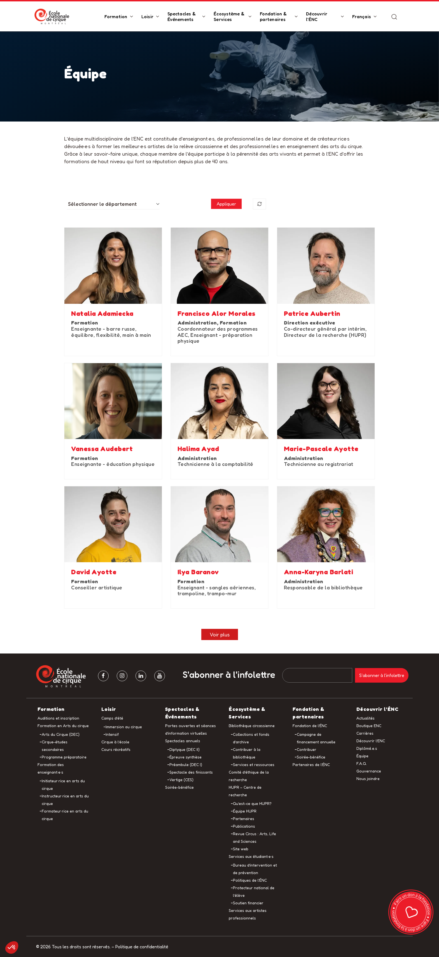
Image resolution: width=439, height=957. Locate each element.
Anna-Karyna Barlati (318, 572)
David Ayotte (93, 572)
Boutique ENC (368, 725)
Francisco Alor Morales (217, 314)
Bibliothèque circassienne (252, 725)
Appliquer (226, 204)
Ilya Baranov (198, 572)
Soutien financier (248, 902)
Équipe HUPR (244, 811)
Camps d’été (112, 718)
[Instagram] (122, 676)
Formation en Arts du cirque (63, 725)
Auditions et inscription (58, 718)
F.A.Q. (361, 763)
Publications (244, 826)
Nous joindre (368, 778)
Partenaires (243, 818)
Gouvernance (368, 771)
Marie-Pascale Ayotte (321, 449)
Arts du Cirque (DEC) (61, 734)
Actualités (365, 718)
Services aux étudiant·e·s (251, 856)
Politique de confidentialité (141, 946)
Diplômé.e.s (366, 748)
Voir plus (220, 634)
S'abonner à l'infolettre (229, 674)
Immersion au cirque (124, 726)
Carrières (364, 733)
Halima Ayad (198, 449)
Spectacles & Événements (181, 16)
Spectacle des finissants (191, 772)
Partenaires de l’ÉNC (311, 764)
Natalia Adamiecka (102, 314)
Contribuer (306, 749)
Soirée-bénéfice (179, 787)
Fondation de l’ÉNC (310, 725)
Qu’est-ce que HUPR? (252, 803)
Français (361, 16)
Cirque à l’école (115, 741)
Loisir (147, 16)
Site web (240, 848)
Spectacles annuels (182, 740)
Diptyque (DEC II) (184, 749)
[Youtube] (159, 676)
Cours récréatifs (115, 749)
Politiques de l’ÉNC (250, 880)
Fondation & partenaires (273, 16)
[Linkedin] (141, 676)
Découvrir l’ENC (370, 740)
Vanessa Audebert (102, 449)
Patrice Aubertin (312, 314)
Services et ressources (253, 764)
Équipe (362, 755)
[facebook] (103, 676)
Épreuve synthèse (185, 757)
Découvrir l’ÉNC (316, 16)
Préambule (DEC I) (185, 764)
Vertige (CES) (181, 779)
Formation (115, 16)
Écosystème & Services (229, 16)
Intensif (112, 734)
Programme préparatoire (64, 757)
